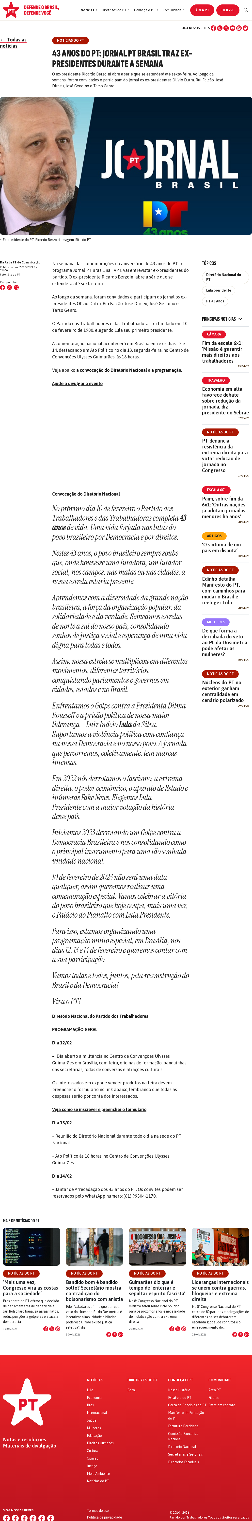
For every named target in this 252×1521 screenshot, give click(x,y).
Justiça (92, 1466)
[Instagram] (219, 28)
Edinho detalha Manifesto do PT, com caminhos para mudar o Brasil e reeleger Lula (223, 590)
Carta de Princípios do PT (187, 1405)
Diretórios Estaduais (183, 1462)
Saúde (91, 1420)
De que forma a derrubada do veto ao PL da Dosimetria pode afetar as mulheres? (224, 642)
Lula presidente (218, 290)
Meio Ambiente (98, 1474)
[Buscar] (245, 10)
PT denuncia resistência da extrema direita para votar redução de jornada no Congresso (225, 455)
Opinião (92, 1458)
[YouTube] (232, 28)
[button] (89, 10)
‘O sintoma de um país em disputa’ (221, 547)
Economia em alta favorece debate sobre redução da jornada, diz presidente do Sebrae (225, 400)
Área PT (202, 10)
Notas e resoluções (24, 1439)
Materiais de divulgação (29, 1445)
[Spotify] (245, 28)
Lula (90, 1390)
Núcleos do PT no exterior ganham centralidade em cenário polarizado (223, 691)
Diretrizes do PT (142, 1380)
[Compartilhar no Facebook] (2, 287)
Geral (131, 1390)
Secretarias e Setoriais (185, 1454)
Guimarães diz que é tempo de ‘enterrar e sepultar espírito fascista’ (157, 1287)
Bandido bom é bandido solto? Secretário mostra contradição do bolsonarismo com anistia (94, 1290)
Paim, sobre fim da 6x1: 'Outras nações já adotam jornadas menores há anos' (223, 507)
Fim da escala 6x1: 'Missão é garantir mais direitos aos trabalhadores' (222, 352)
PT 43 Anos (215, 301)
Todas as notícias (13, 43)
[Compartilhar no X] (51, 1328)
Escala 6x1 (216, 490)
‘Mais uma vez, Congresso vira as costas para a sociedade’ (30, 1287)
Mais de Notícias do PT (21, 1221)
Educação (94, 1436)
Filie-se (227, 10)
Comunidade (219, 1380)
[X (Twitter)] (226, 28)
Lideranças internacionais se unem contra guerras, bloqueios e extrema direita (220, 1290)
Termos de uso (98, 1511)
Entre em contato (221, 1405)
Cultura (92, 1451)
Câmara (214, 334)
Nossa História (179, 1390)
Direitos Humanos (100, 1443)
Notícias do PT (220, 432)
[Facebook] (213, 28)
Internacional (97, 1413)
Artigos (214, 536)
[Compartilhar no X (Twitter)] (9, 287)
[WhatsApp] (239, 28)
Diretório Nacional (182, 1447)
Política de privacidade (104, 1517)
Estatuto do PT (179, 1398)
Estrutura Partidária (183, 1426)
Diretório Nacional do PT (223, 277)
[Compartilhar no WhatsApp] (16, 287)
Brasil (91, 1405)
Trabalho (216, 380)
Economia (94, 1398)
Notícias (95, 1380)
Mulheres (216, 622)
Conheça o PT (180, 1380)
